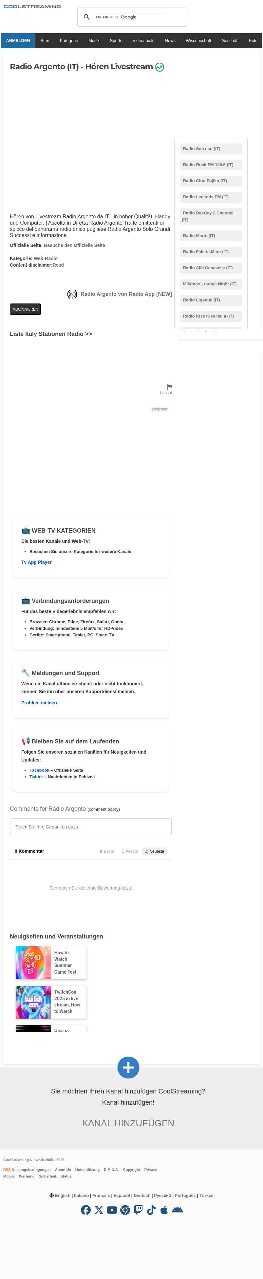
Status (66, 1176)
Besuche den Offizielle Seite (74, 245)
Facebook (39, 770)
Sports (117, 40)
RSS (7, 1170)
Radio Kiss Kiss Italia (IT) (208, 316)
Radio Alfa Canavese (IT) (207, 267)
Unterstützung (87, 1170)
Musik (95, 40)
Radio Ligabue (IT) (201, 300)
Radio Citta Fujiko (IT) (204, 180)
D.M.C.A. (111, 1170)
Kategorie (70, 40)
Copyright (131, 1170)
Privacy (150, 1170)
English (62, 1195)
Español (122, 1195)
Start (46, 40)
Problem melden (39, 702)
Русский (162, 1195)
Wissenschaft (199, 40)
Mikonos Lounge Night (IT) (209, 283)
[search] (131, 17)
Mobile (9, 1176)
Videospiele (145, 40)
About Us (63, 1170)
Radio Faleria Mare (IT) (205, 251)
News (171, 40)
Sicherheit (47, 1176)
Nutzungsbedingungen (31, 1170)
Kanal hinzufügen (128, 1123)
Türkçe (206, 1195)
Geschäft (231, 40)
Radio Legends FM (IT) (205, 196)
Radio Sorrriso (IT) (201, 148)
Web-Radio (46, 258)
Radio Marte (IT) (198, 235)
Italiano (81, 1195)
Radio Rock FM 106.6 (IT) (207, 164)
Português (185, 1195)
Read (58, 265)
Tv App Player (36, 562)
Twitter (36, 776)
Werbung (26, 1176)
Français (101, 1195)
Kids (254, 40)
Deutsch (142, 1195)
